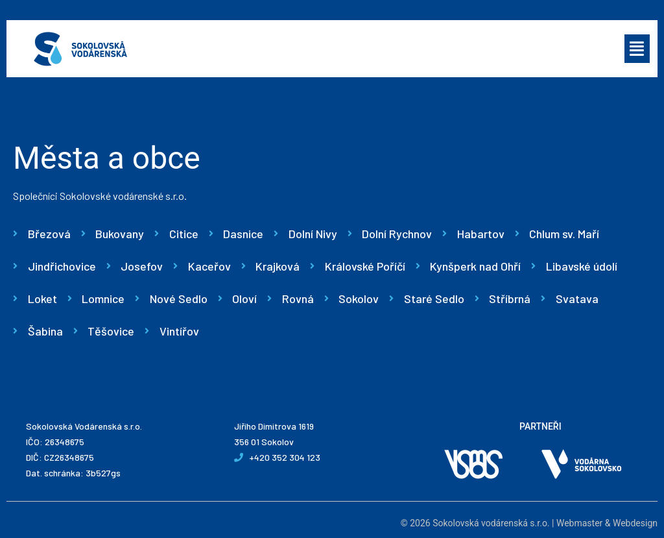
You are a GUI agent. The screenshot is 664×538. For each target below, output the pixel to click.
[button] (637, 48)
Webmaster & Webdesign (607, 523)
